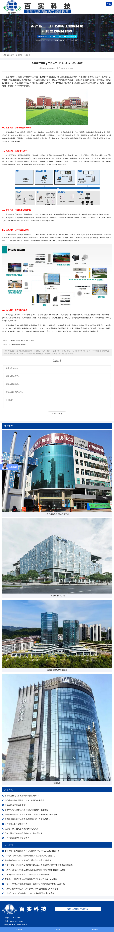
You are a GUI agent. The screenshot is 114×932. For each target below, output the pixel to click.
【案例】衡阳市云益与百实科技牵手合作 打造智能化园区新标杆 (31, 889)
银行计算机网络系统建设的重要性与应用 (22, 796)
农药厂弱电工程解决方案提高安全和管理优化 (23, 833)
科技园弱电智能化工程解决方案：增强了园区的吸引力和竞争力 (31, 814)
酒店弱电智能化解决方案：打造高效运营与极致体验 (26, 810)
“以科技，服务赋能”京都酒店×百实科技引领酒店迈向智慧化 (30, 856)
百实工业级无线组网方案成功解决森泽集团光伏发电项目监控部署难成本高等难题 (39, 865)
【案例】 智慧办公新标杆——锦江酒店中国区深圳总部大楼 (29, 893)
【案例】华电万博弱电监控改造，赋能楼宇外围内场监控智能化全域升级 (35, 884)
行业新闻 (27, 55)
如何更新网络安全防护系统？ (17, 838)
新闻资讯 (19, 55)
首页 (12, 55)
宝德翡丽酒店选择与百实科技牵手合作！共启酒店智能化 (28, 860)
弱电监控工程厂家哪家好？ (16, 824)
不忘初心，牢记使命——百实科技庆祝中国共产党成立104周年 (31, 879)
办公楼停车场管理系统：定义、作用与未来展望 (24, 800)
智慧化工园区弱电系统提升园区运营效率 (22, 829)
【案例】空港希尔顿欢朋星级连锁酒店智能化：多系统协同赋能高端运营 (35, 870)
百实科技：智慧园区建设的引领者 (21, 340)
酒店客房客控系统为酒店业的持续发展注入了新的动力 (27, 819)
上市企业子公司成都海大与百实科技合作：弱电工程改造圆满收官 (32, 851)
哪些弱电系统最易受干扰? (15, 805)
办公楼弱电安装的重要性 (18, 345)
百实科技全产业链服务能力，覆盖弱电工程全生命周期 (27, 874)
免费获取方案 (57, 414)
